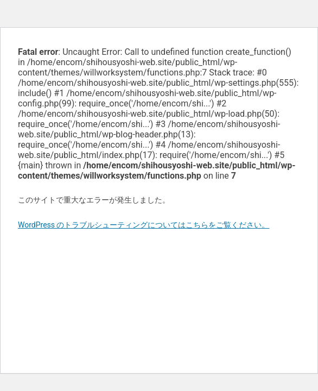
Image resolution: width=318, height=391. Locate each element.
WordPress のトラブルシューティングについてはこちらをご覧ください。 (144, 224)
